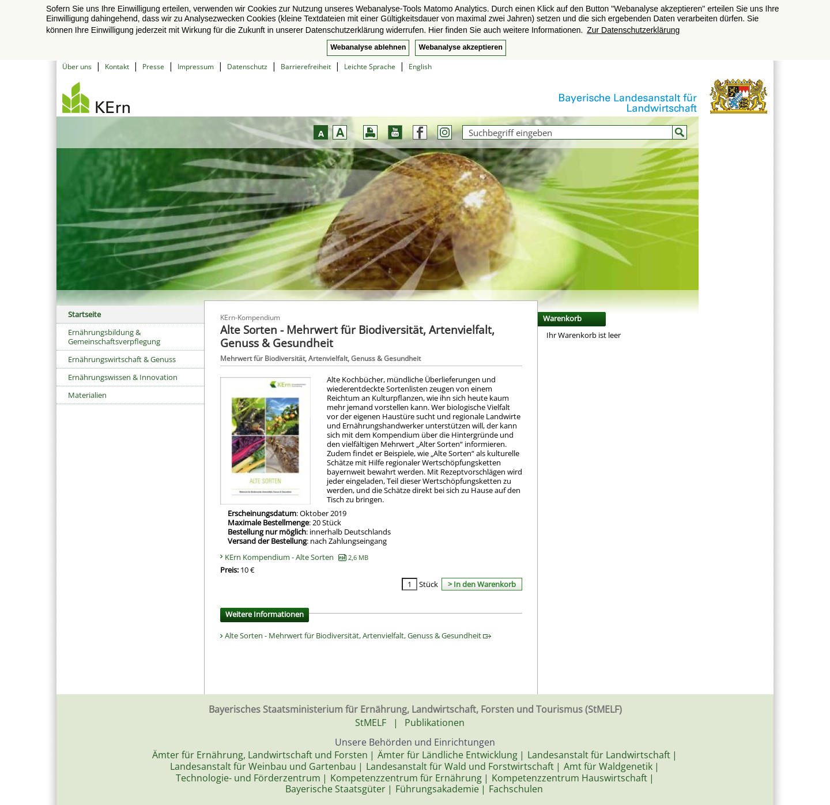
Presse (153, 67)
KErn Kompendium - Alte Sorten (296, 557)
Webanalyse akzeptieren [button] (460, 47)
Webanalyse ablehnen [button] (368, 47)
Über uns (77, 67)
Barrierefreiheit (306, 67)
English (420, 67)
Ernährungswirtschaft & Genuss (122, 359)
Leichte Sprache (369, 67)
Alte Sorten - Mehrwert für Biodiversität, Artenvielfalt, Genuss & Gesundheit (358, 635)
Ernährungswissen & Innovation (123, 377)
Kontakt (117, 67)
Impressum (196, 67)
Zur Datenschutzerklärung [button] (633, 30)
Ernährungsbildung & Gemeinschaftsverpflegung (114, 337)
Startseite (84, 314)
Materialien (87, 395)
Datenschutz (247, 67)
